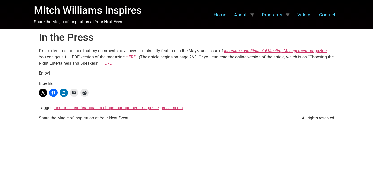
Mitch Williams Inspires (88, 10)
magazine (275, 50)
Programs (272, 14)
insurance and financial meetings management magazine (106, 107)
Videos (304, 14)
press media (172, 107)
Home (220, 14)
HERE (131, 57)
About (240, 14)
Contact (327, 14)
